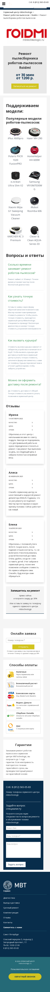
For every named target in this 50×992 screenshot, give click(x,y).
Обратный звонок (25, 976)
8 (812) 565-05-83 (11, 948)
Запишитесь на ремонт (25, 590)
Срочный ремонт (11, 907)
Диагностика (9, 898)
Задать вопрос (16, 864)
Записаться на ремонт (25, 86)
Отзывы (7, 917)
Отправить (23, 647)
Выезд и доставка (11, 903)
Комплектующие (10, 912)
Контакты (7, 922)
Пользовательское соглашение (25, 969)
